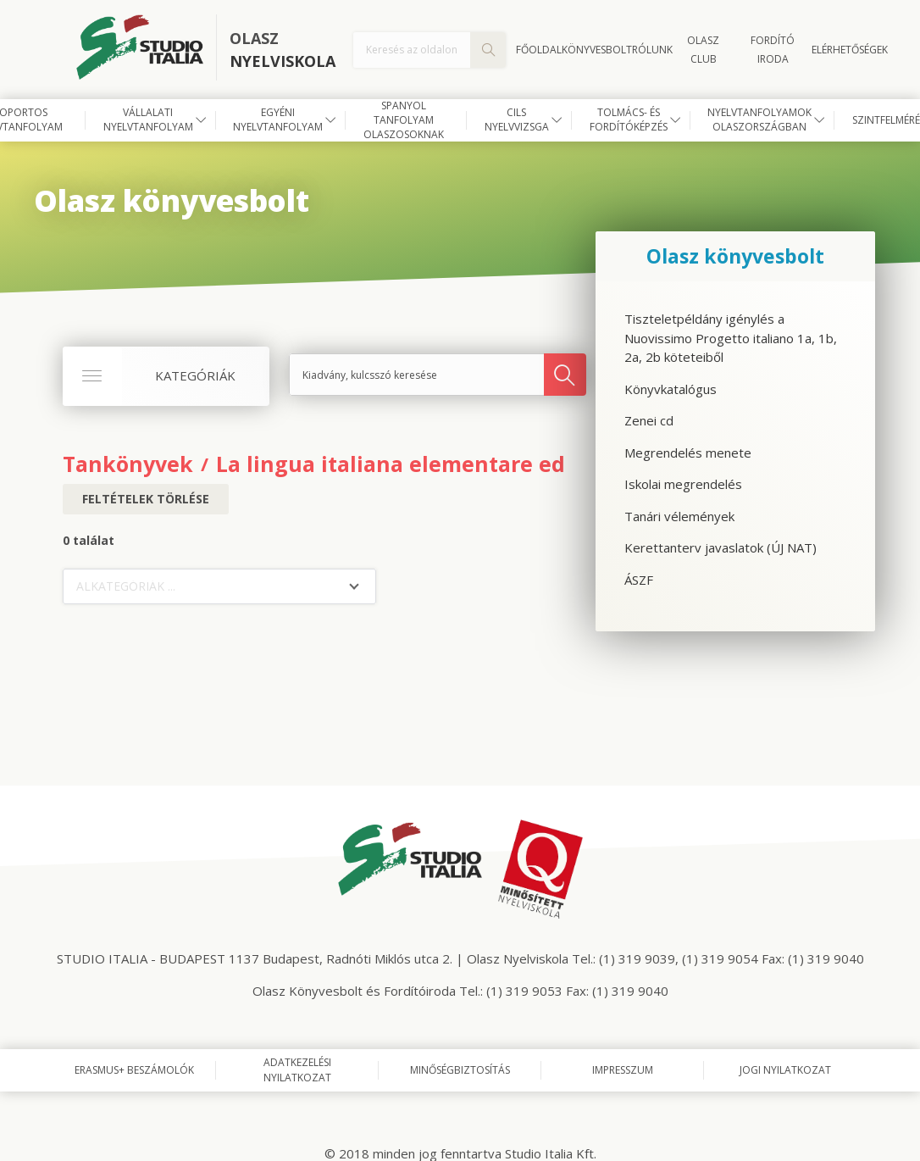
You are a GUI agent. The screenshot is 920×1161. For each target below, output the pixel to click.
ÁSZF (638, 579)
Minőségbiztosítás (460, 1070)
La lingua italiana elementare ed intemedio (448, 463)
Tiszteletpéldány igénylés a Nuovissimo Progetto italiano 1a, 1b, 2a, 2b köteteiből (730, 337)
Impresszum (622, 1070)
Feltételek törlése (145, 499)
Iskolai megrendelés (683, 483)
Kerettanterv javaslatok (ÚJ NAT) (720, 547)
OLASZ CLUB (703, 49)
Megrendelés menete (687, 452)
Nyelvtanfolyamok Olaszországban (759, 119)
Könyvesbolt (597, 49)
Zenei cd (648, 420)
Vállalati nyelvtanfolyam (148, 119)
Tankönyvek (128, 463)
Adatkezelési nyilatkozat (297, 1070)
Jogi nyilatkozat (785, 1070)
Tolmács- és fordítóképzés (629, 119)
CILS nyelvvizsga (517, 119)
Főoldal (539, 49)
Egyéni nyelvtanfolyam (278, 119)
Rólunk (652, 49)
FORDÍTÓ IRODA (773, 49)
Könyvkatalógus (670, 389)
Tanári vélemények (679, 516)
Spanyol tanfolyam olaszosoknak (403, 120)
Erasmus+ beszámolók (134, 1070)
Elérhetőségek (850, 49)
